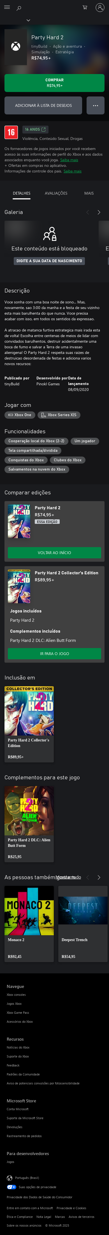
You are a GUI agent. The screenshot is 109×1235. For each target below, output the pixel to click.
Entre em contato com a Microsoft (30, 1208)
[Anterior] (87, 212)
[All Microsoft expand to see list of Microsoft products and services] (7, 7)
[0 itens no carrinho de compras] (86, 7)
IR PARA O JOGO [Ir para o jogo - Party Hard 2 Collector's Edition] (54, 653)
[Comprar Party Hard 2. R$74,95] (54, 83)
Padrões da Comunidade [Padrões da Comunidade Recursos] (23, 1074)
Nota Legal (43, 1216)
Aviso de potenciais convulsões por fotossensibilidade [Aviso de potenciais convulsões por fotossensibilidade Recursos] (43, 1083)
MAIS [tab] (89, 193)
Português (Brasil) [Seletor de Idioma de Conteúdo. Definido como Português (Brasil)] (27, 1177)
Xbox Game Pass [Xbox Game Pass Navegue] (18, 1012)
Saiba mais (69, 159)
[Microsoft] (54, 4)
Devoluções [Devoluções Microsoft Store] (14, 1127)
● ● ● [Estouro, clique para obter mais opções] (95, 105)
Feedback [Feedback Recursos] (13, 1065)
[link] (29, 724)
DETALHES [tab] (21, 193)
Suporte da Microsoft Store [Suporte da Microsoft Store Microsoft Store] (25, 1118)
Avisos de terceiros (81, 1216)
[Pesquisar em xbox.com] (19, 7)
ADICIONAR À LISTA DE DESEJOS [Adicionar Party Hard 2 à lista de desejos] (43, 105)
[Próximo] (99, 212)
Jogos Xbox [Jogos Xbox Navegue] (14, 1003)
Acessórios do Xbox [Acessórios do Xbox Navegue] (20, 1021)
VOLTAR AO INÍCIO (54, 552)
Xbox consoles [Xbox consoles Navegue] (16, 994)
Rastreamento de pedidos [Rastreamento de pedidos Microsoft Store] (24, 1136)
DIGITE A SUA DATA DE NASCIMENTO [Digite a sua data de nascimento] (49, 261)
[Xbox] (14, 20)
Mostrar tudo (68, 877)
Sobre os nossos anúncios (24, 1225)
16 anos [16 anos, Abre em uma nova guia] (35, 129)
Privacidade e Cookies (71, 1208)
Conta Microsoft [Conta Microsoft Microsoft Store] (18, 1109)
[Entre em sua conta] (100, 7)
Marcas (60, 1216)
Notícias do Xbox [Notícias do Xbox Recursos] (18, 1047)
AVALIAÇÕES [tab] (56, 193)
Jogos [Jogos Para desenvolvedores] (10, 1161)
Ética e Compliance (20, 1216)
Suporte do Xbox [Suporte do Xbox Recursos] (18, 1056)
